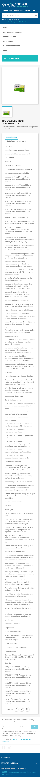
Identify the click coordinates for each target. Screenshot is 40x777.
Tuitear (21, 709)
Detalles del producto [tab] (16, 141)
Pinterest (27, 709)
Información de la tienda (13, 768)
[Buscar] (20, 15)
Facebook (3, 747)
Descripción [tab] (11, 137)
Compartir (16, 709)
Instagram (9, 747)
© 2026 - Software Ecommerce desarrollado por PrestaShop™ (19, 773)
